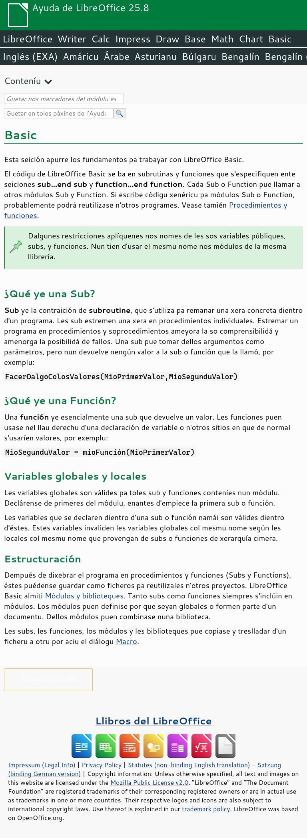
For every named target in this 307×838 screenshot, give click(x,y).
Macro (126, 641)
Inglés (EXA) (30, 56)
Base (195, 39)
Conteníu (22, 80)
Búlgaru (198, 56)
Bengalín (240, 56)
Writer (71, 39)
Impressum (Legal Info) (42, 764)
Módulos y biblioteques (84, 595)
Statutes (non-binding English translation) (189, 764)
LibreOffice (27, 39)
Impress (133, 39)
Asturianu (155, 56)
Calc (100, 39)
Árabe (117, 56)
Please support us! (48, 678)
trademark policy (206, 808)
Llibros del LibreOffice (153, 721)
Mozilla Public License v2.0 (149, 782)
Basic (279, 39)
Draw (167, 39)
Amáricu (81, 56)
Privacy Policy (102, 764)
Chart (250, 39)
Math (222, 39)
